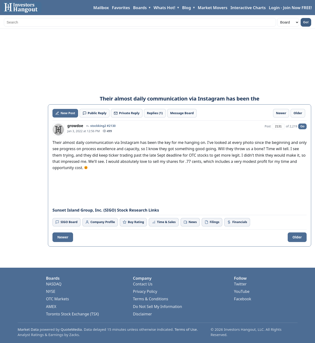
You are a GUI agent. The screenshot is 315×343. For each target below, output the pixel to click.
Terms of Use (186, 329)
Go (302, 126)
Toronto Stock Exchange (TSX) (72, 314)
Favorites (121, 7)
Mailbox (101, 7)
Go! (306, 22)
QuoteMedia (71, 329)
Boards (140, 7)
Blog (186, 7)
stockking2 (98, 126)
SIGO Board (66, 222)
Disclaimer (142, 314)
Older (297, 237)
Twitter (240, 284)
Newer (62, 237)
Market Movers (213, 7)
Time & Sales (164, 222)
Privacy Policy (145, 291)
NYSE (50, 291)
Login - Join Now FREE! (290, 7)
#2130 (111, 126)
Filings (212, 222)
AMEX (51, 306)
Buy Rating (133, 222)
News (190, 222)
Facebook (242, 299)
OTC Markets (57, 299)
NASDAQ (54, 284)
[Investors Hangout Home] (21, 7)
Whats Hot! (164, 7)
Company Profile (100, 222)
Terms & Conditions (150, 299)
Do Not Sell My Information (157, 306)
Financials (237, 222)
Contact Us (142, 284)
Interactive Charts (248, 7)
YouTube (242, 291)
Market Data (28, 329)
